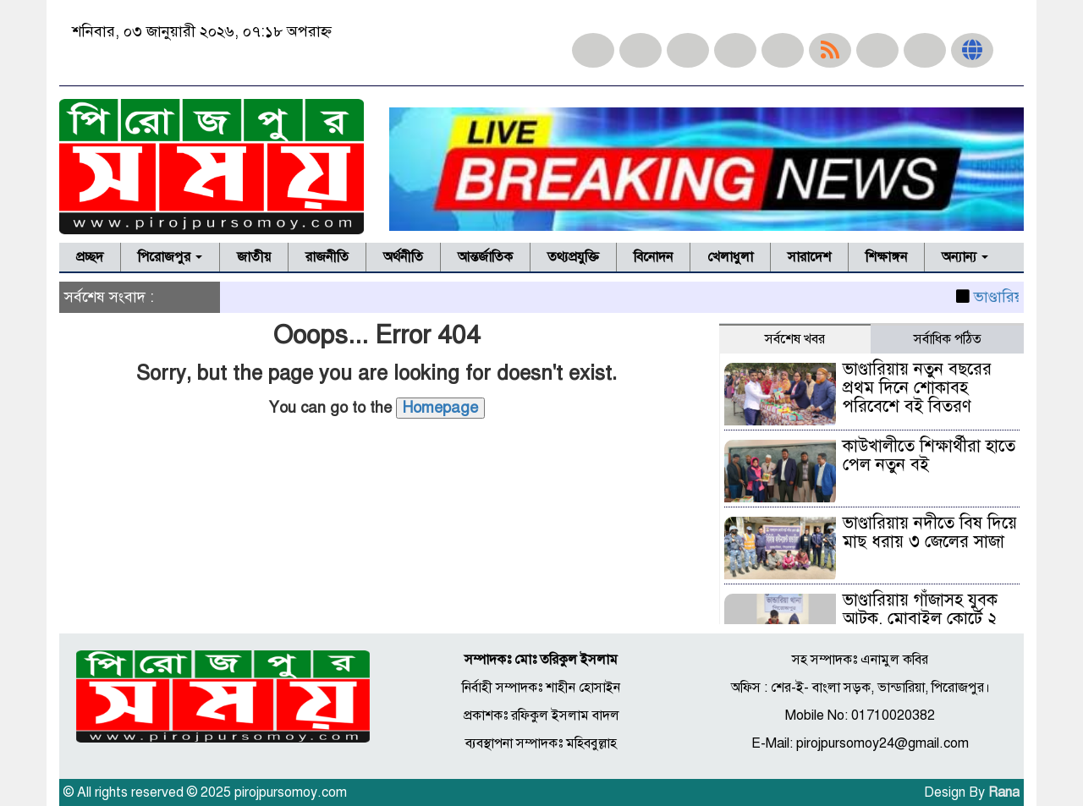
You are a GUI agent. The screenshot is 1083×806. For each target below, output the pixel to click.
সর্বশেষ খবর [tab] (795, 339)
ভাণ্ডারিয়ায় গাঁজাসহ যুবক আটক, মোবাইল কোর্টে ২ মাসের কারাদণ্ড (920, 618)
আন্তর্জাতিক (485, 257)
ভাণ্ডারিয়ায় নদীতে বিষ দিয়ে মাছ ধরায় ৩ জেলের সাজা (930, 532)
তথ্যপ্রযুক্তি (573, 257)
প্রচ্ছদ (89, 257)
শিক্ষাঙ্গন (886, 257)
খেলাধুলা (730, 257)
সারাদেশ (809, 257)
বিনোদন (653, 257)
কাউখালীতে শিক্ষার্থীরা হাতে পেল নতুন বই (929, 455)
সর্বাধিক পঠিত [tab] (947, 339)
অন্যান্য (965, 257)
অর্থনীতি (403, 257)
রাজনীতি (327, 257)
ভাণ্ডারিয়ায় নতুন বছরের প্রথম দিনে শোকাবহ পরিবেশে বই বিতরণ (917, 388)
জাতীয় (254, 257)
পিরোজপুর (170, 257)
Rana (1004, 792)
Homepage (440, 407)
